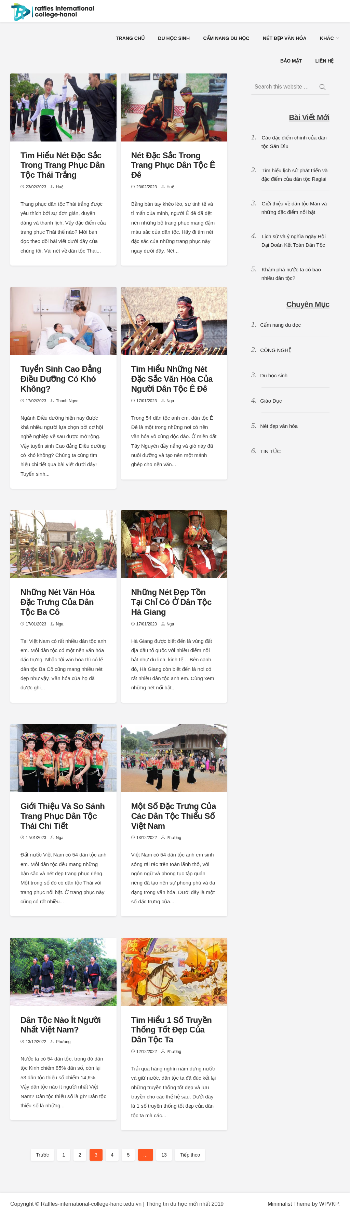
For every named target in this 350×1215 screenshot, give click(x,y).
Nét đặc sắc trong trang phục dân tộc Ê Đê (173, 165)
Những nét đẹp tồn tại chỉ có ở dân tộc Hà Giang (171, 602)
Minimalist (280, 1204)
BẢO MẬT (291, 61)
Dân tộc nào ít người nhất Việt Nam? (61, 1025)
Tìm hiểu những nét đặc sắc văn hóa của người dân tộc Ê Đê (172, 378)
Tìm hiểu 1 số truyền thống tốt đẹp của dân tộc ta (171, 1029)
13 (164, 1155)
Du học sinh (273, 375)
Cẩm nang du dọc (280, 325)
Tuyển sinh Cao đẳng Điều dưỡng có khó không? (61, 378)
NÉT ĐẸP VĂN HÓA (285, 38)
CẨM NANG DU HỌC (226, 38)
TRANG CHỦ (130, 38)
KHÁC (327, 38)
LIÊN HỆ (324, 61)
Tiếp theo (190, 1155)
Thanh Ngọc (67, 401)
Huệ (59, 187)
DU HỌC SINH (174, 38)
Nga (170, 401)
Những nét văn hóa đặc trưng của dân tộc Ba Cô (58, 602)
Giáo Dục (271, 401)
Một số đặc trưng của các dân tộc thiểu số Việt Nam (173, 816)
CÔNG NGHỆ (275, 350)
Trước (42, 1155)
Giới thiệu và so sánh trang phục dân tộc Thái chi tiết (63, 816)
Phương (173, 837)
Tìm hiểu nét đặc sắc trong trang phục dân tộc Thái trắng (63, 165)
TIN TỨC (270, 451)
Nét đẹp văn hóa (279, 426)
